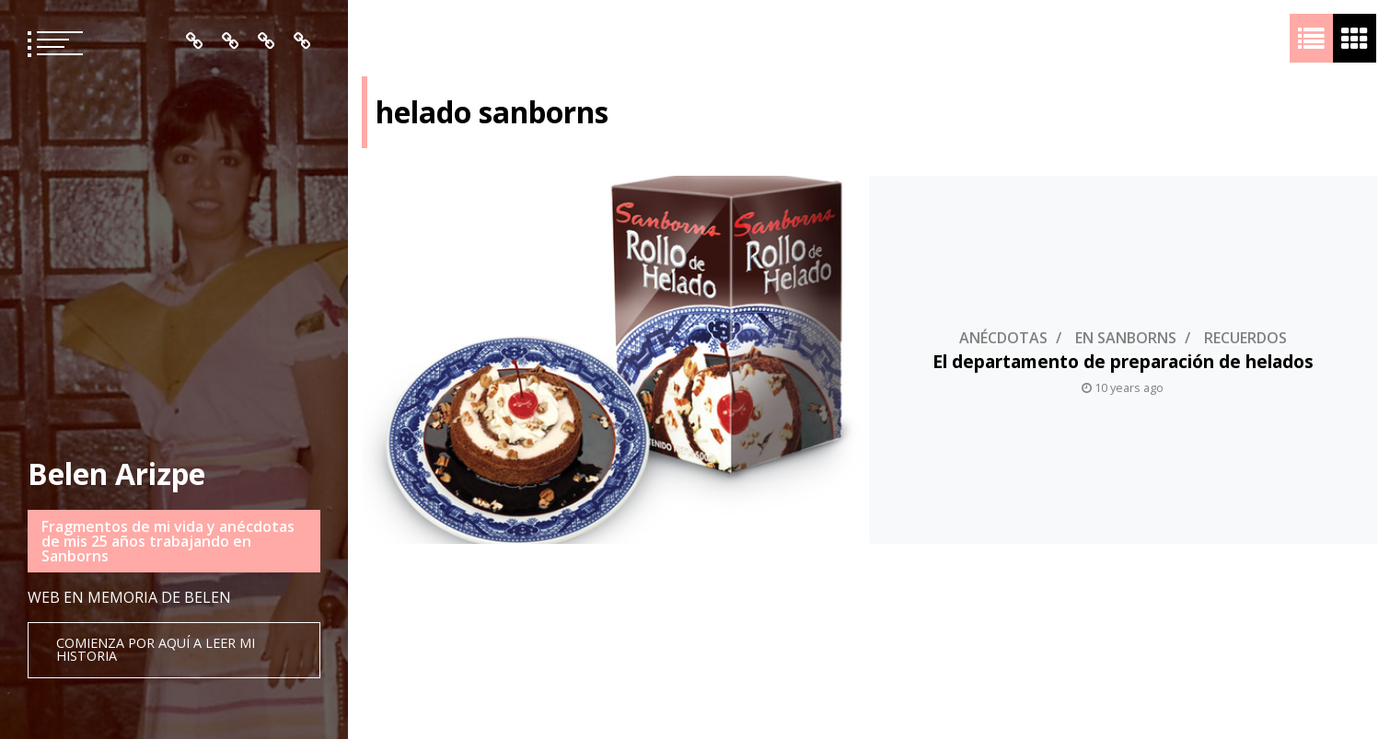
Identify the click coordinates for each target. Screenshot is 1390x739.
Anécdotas (1002, 338)
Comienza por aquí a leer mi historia (155, 649)
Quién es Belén (231, 41)
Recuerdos (1244, 338)
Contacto (302, 41)
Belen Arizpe (116, 473)
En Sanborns (1125, 338)
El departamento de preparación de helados (1122, 361)
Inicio (195, 41)
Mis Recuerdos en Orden (266, 41)
